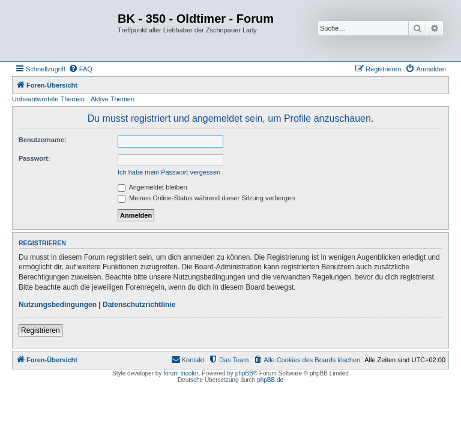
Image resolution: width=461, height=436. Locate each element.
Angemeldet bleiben (152, 187)
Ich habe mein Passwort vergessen (169, 172)
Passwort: (34, 158)
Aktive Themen (112, 99)
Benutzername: (42, 139)
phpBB (244, 373)
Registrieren (40, 330)
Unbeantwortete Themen (48, 99)
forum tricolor (180, 373)
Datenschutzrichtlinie (139, 304)
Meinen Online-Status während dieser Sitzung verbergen (206, 198)
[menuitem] (80, 69)
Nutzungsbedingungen (58, 304)
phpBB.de (270, 380)
